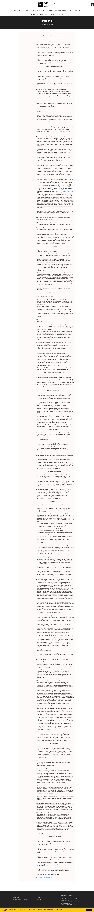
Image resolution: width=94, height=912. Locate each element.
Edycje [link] (44, 10)
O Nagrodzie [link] (26, 10)
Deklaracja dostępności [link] (43, 895)
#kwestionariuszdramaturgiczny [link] (57, 10)
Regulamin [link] (53, 14)
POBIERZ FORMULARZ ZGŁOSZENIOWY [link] (44, 877)
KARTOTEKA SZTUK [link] (36, 10)
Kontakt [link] (61, 14)
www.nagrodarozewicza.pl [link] (43, 236)
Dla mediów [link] (33, 14)
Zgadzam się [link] (89, 909)
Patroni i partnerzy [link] (44, 14)
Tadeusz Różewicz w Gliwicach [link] (20, 899)
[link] (92, 4)
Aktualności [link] (17, 10)
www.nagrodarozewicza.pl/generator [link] (64, 191)
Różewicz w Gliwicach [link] (74, 10)
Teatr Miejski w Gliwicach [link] (19, 902)
